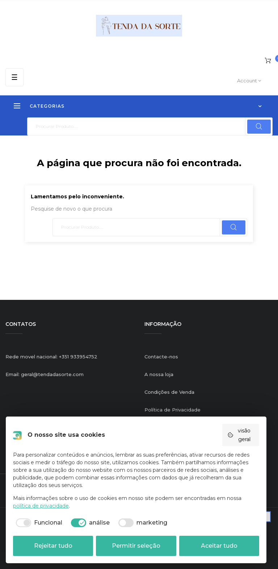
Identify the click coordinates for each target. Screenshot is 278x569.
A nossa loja (158, 374)
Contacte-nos (161, 356)
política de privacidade (41, 506)
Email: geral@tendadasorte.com (44, 374)
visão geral (238, 435)
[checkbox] (37, 522)
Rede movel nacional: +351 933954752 (51, 356)
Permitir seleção (136, 545)
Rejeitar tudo (53, 545)
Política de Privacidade (172, 410)
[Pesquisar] (150, 126)
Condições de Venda (169, 392)
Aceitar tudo (219, 545)
